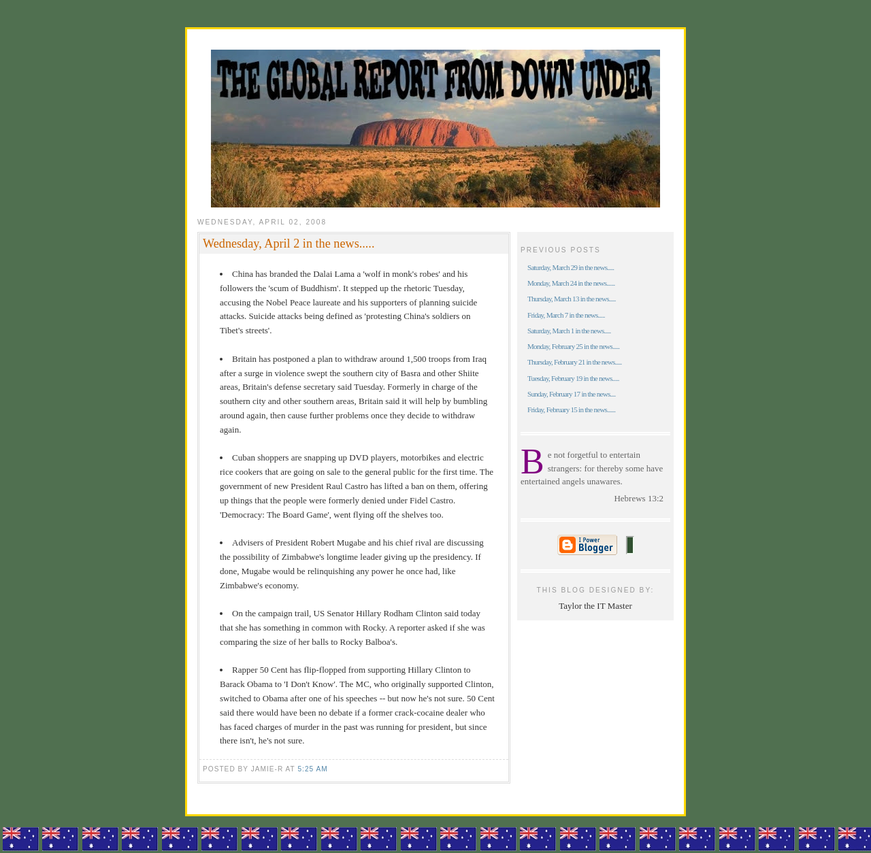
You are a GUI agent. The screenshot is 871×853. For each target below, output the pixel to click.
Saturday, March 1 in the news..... (569, 331)
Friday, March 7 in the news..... (566, 315)
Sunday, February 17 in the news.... (571, 394)
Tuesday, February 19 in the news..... (573, 378)
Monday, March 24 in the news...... (570, 283)
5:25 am (312, 769)
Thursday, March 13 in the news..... (571, 299)
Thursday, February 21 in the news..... (574, 362)
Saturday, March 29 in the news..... (570, 267)
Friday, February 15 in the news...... (571, 409)
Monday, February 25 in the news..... (573, 346)
